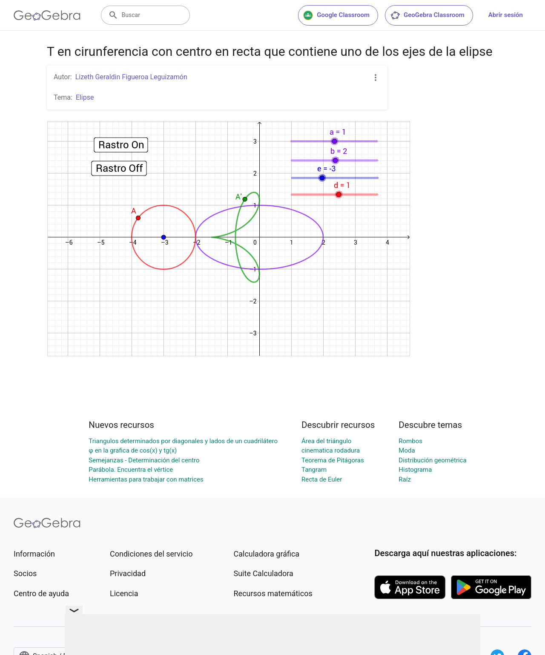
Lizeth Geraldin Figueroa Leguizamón (131, 77)
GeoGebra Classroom (427, 15)
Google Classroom (336, 15)
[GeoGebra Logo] (47, 15)
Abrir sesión (505, 15)
